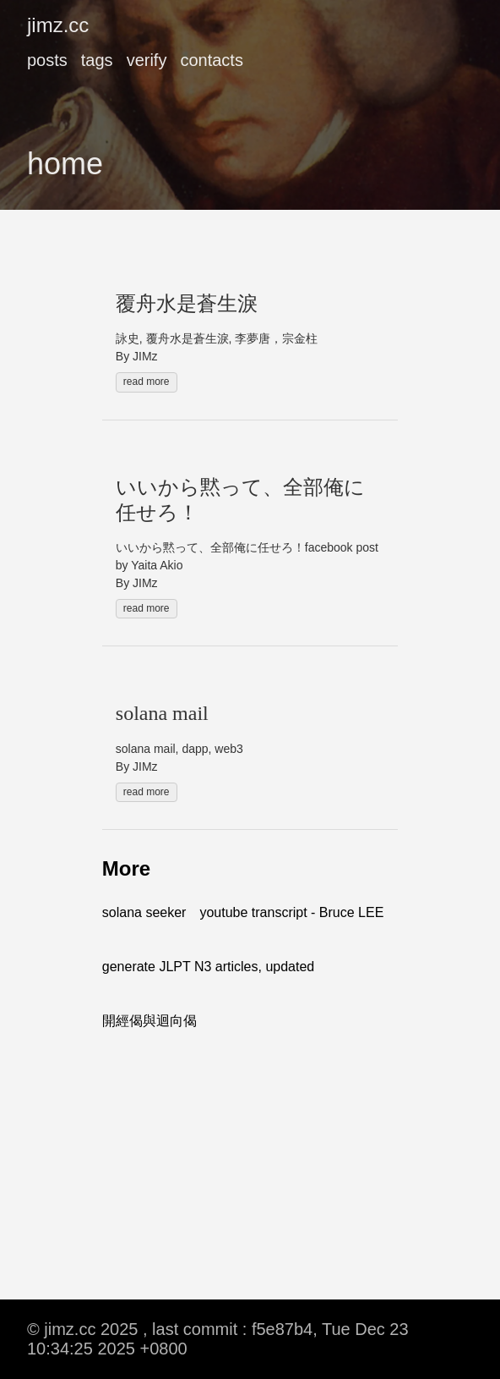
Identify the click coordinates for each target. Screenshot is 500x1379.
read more (146, 381)
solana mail (162, 713)
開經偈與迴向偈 (149, 1021)
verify (147, 60)
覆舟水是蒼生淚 (187, 304)
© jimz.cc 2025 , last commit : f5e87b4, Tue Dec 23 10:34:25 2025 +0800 (218, 1339)
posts (47, 60)
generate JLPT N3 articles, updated (208, 966)
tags (97, 60)
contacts (211, 60)
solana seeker (144, 912)
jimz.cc (58, 25)
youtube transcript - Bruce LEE (291, 912)
